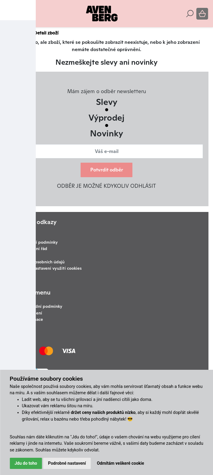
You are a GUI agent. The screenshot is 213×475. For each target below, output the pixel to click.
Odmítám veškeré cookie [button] (120, 463)
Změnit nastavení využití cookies (50, 268)
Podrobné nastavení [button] (67, 463)
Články (24, 229)
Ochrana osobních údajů (41, 262)
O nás (27, 299)
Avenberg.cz (17, 33)
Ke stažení (32, 313)
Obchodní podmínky (38, 242)
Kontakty (26, 255)
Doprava (26, 235)
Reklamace (32, 319)
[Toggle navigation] (9, 13)
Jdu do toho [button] (26, 463)
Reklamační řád (32, 248)
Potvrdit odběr (106, 170)
